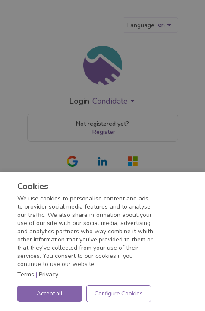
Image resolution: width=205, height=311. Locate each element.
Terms (25, 274)
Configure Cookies (119, 294)
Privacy (48, 274)
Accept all (50, 294)
